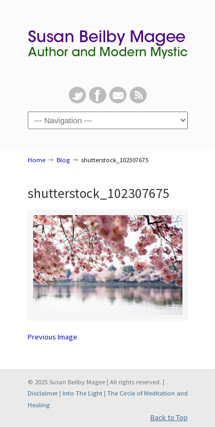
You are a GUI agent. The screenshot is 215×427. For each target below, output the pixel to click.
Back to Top (169, 417)
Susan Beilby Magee (108, 43)
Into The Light (82, 393)
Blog (63, 160)
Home (36, 160)
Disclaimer (43, 393)
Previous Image (52, 337)
